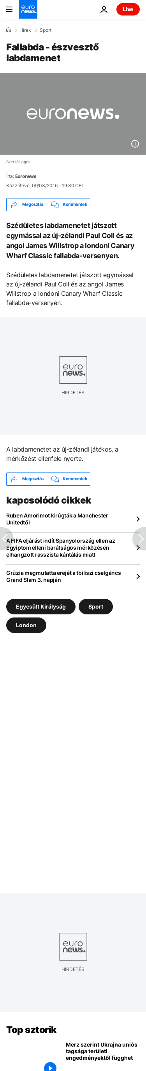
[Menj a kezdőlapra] (28, 9)
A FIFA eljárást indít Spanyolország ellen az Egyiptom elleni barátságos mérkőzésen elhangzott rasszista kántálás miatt (60, 547)
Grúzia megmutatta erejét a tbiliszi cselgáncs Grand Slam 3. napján (63, 576)
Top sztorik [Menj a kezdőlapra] (31, 1029)
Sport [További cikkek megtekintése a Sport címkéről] (95, 606)
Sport (45, 30)
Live (128, 9)
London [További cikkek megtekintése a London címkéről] (26, 625)
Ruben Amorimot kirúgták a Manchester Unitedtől (57, 519)
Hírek (25, 30)
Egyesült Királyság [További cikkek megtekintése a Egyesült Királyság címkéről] (41, 606)
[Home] (8, 30)
